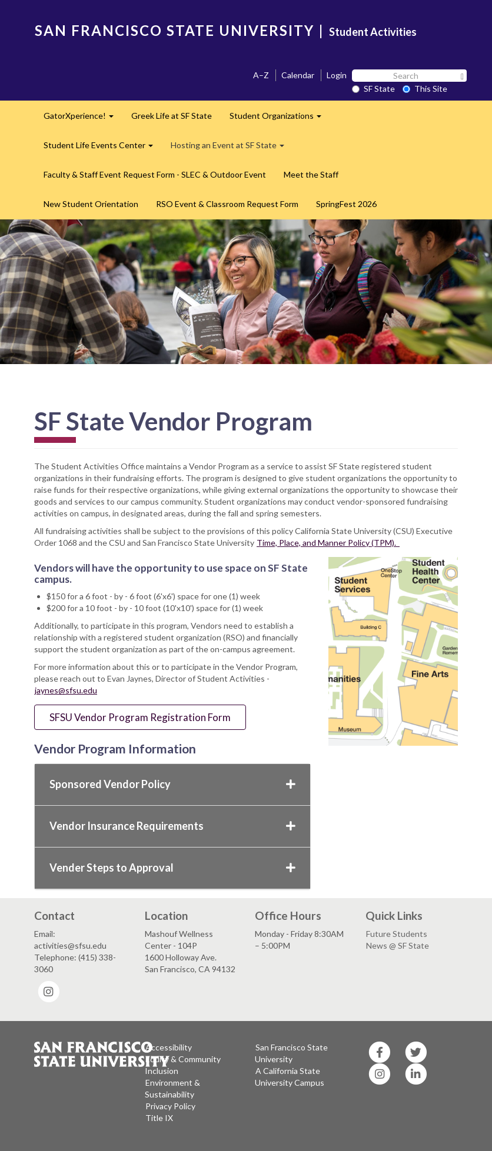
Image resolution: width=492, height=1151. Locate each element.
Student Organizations (280, 119)
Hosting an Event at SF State (232, 148)
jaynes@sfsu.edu (66, 690)
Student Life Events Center (103, 148)
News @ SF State (397, 945)
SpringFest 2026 (346, 204)
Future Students (396, 934)
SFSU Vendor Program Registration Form (140, 717)
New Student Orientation (91, 204)
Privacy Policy (170, 1106)
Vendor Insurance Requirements (172, 825)
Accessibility (168, 1047)
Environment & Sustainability (172, 1088)
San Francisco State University (291, 1053)
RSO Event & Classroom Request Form (227, 204)
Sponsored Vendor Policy (172, 784)
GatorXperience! (83, 119)
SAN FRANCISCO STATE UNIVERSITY (174, 30)
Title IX (159, 1118)
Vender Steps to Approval (172, 867)
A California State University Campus (289, 1076)
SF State (373, 89)
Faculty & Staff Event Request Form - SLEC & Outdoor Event (155, 174)
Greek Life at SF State (171, 116)
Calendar (297, 75)
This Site (425, 89)
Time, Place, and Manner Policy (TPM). (328, 543)
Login (337, 75)
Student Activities (373, 31)
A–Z (261, 75)
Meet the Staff (311, 174)
